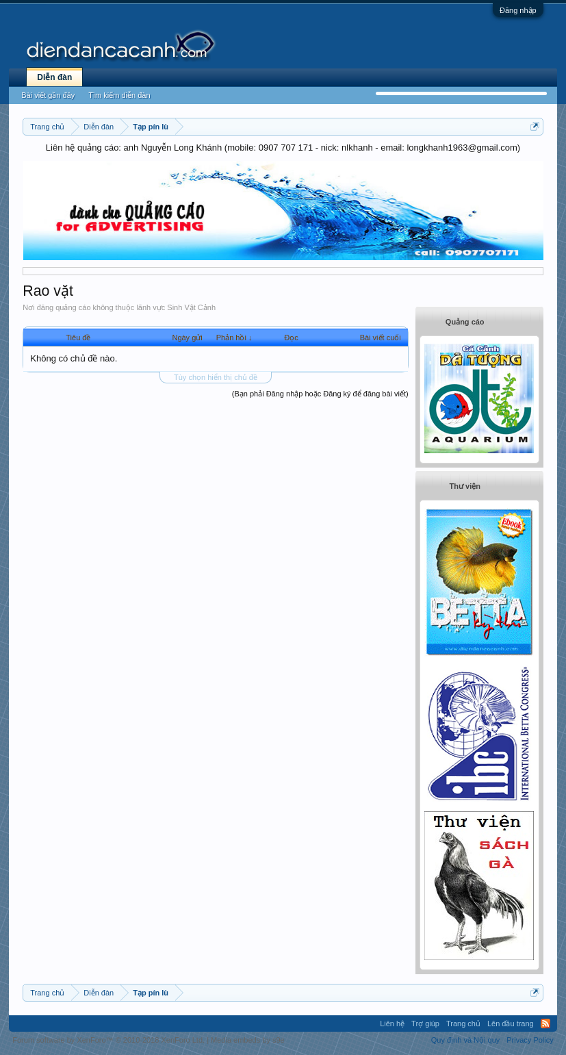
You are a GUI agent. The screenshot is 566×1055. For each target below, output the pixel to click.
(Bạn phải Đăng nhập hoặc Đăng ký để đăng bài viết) (320, 394)
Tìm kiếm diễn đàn (119, 95)
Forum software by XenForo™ (108, 1040)
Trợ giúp (425, 1023)
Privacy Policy (529, 1040)
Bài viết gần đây (48, 95)
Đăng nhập (518, 10)
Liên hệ (392, 1023)
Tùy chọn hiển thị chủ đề (215, 377)
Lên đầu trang (510, 1023)
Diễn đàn (54, 77)
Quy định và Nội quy (465, 1040)
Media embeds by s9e (248, 1040)
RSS (545, 1023)
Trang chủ (463, 1023)
